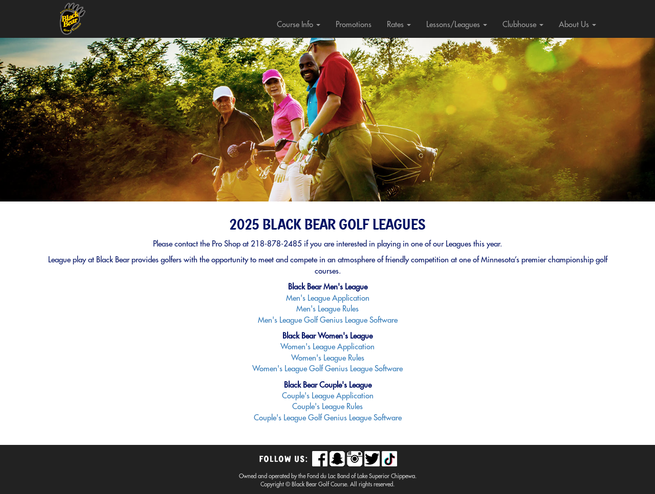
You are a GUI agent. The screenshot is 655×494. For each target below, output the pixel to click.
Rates (399, 25)
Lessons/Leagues (456, 25)
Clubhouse (523, 25)
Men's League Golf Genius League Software (328, 320)
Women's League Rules (327, 358)
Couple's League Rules (327, 407)
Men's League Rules (327, 309)
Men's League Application (327, 298)
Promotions (354, 25)
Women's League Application (327, 347)
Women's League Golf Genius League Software (327, 369)
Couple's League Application (328, 396)
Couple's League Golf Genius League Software (328, 418)
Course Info (298, 25)
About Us (577, 25)
